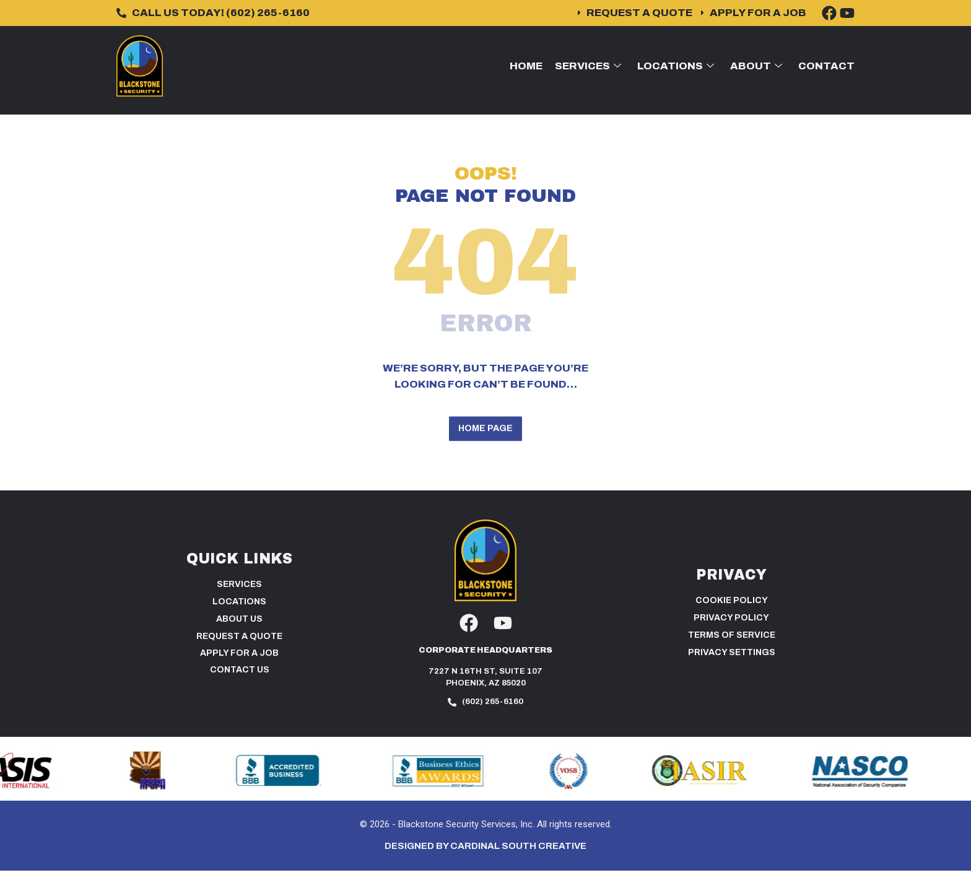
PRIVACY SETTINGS (731, 664)
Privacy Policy (731, 630)
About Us (239, 631)
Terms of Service (731, 647)
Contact (826, 66)
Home (526, 66)
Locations (675, 66)
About (756, 66)
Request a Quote (239, 648)
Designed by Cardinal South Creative (485, 858)
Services (588, 66)
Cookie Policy (731, 612)
